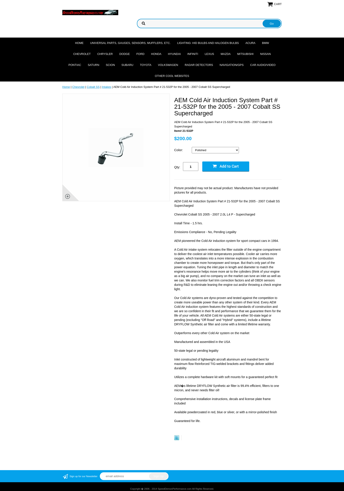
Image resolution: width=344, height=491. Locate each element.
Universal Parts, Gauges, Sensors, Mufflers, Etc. (130, 43)
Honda (156, 54)
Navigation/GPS (232, 65)
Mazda (226, 54)
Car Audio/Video (263, 65)
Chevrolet (82, 54)
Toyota (145, 65)
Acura (250, 43)
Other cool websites (172, 76)
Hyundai (174, 54)
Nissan (265, 54)
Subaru (127, 65)
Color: (179, 150)
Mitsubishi (245, 54)
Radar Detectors (199, 65)
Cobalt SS (93, 87)
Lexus (209, 54)
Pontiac (74, 65)
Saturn (93, 65)
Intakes (106, 87)
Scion (110, 65)
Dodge (124, 54)
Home (79, 43)
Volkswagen (168, 65)
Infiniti (192, 54)
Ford (140, 54)
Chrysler (105, 54)
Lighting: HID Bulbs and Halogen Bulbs (208, 43)
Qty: (177, 167)
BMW (265, 43)
